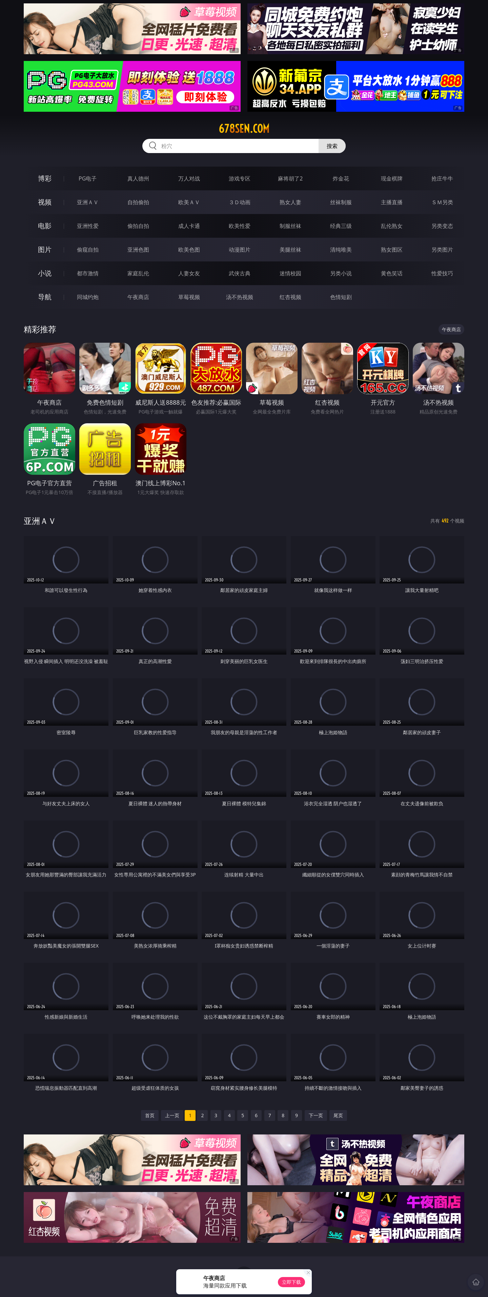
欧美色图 (189, 249)
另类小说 (341, 273)
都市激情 (88, 273)
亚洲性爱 (88, 226)
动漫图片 (239, 249)
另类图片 (442, 249)
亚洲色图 (138, 249)
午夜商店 (138, 297)
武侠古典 (239, 273)
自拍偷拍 (138, 202)
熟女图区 (392, 249)
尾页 (338, 1115)
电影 (45, 225)
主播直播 (392, 202)
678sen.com (244, 128)
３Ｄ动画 (239, 202)
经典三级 (341, 226)
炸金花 (341, 178)
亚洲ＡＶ (88, 202)
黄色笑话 (392, 273)
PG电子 (88, 178)
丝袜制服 (341, 202)
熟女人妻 (290, 202)
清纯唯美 (341, 249)
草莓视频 (189, 297)
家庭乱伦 (138, 273)
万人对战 (189, 178)
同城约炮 (88, 297)
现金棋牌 (392, 178)
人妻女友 (189, 273)
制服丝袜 (290, 226)
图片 (45, 249)
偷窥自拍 (88, 249)
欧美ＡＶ (189, 202)
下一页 (316, 1115)
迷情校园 (290, 273)
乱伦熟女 (392, 226)
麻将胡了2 (290, 178)
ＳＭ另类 (442, 202)
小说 (45, 273)
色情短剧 (341, 297)
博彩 (45, 178)
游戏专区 (239, 178)
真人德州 (138, 178)
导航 (45, 296)
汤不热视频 (239, 297)
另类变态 (442, 226)
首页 (150, 1115)
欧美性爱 (239, 226)
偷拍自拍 (138, 226)
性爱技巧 (442, 273)
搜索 (332, 146)
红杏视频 (290, 297)
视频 (45, 202)
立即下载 (291, 1282)
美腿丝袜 (290, 249)
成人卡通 (189, 226)
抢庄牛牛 (442, 178)
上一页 (172, 1115)
